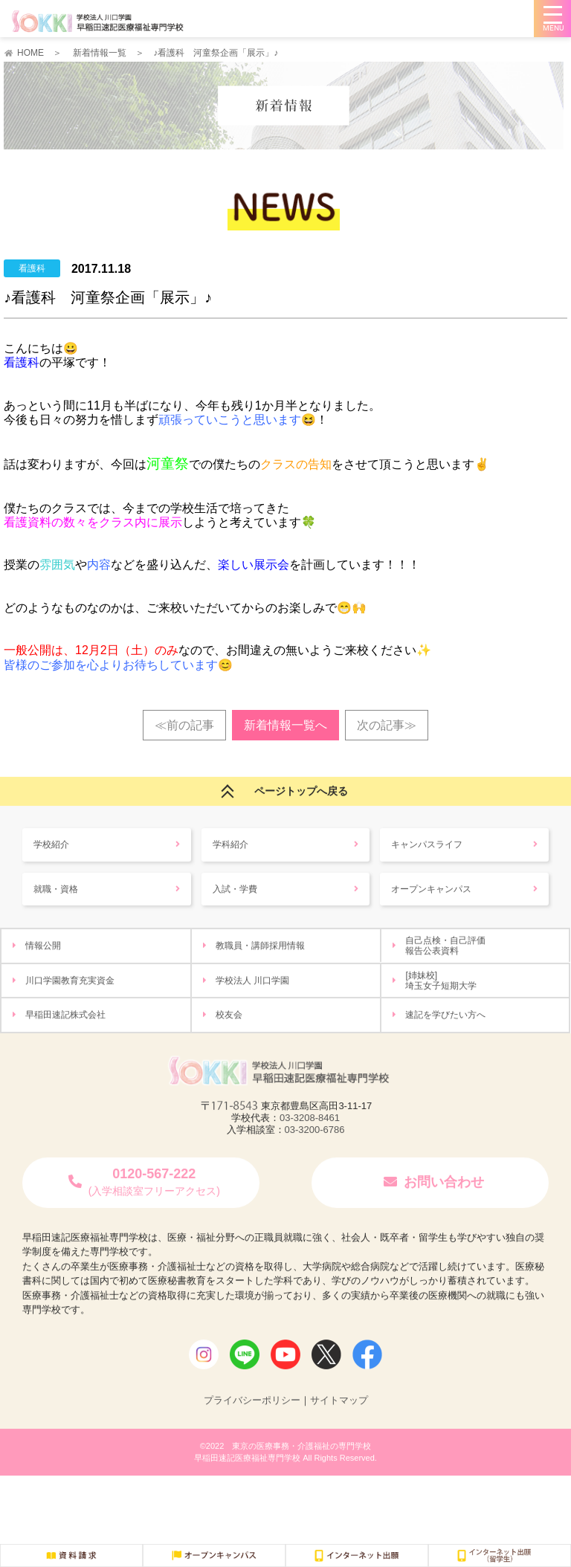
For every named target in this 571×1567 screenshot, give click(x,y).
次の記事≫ (386, 725)
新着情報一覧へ (285, 725)
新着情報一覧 (99, 53)
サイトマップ (339, 1417)
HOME (30, 53)
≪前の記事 (184, 725)
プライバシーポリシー (252, 1417)
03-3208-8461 (310, 1134)
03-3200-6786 (315, 1146)
